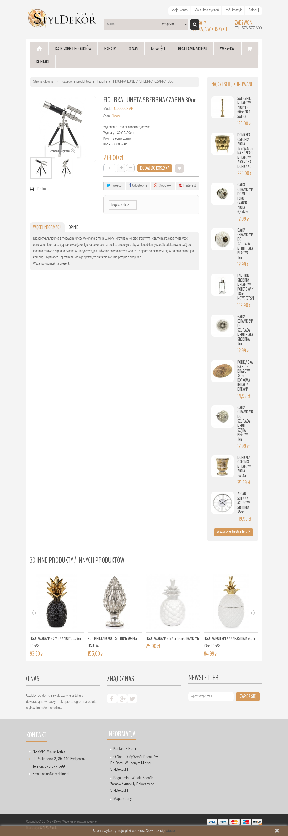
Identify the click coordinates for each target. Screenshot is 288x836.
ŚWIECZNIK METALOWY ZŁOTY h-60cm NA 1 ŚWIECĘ (244, 108)
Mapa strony (122, 799)
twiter (132, 698)
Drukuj (42, 189)
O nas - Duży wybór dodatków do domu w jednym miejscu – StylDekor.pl (134, 763)
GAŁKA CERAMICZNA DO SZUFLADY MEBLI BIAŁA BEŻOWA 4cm (245, 243)
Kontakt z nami (124, 749)
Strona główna (43, 82)
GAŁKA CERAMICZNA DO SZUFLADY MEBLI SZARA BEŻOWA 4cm (245, 423)
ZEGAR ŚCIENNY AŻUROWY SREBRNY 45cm (243, 503)
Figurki (102, 82)
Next (252, 612)
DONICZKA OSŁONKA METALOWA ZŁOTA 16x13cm (244, 467)
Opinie (73, 227)
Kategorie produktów (76, 82)
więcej (171, 831)
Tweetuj (114, 185)
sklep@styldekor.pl (55, 774)
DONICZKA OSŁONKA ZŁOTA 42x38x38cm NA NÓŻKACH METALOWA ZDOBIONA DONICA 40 (245, 150)
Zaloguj (254, 11)
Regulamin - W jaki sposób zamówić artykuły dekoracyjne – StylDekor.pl (133, 784)
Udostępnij (138, 185)
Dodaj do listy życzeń (179, 168)
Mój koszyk (234, 11)
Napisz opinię (120, 205)
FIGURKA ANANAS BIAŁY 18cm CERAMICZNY (172, 638)
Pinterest (187, 185)
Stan (106, 117)
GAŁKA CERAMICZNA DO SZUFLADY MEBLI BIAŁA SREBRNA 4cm (245, 330)
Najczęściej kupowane (232, 84)
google (122, 698)
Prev (34, 612)
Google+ (162, 185)
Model (107, 109)
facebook (112, 698)
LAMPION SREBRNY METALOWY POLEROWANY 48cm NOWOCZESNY (246, 287)
